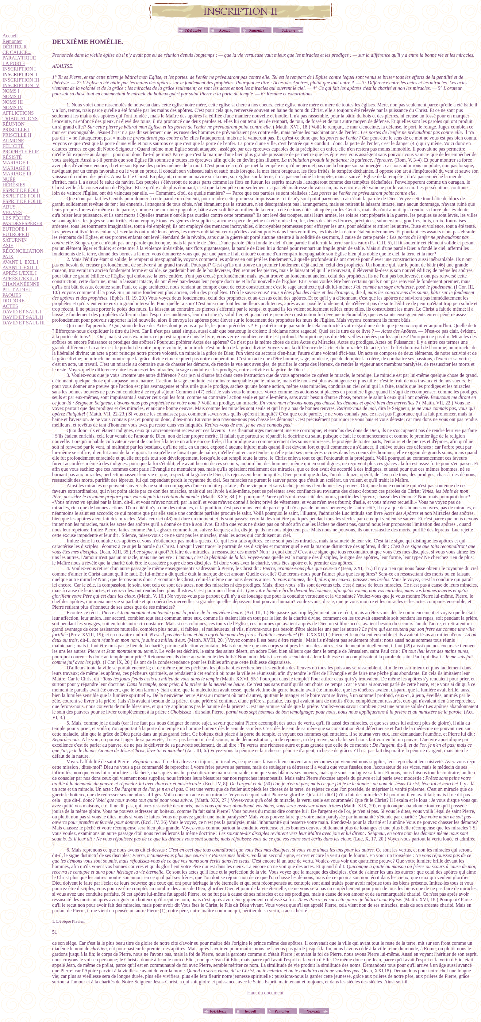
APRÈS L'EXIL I (19, 273)
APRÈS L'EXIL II (20, 278)
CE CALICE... (16, 52)
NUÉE (9, 179)
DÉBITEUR (14, 46)
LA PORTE (13, 63)
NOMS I (11, 91)
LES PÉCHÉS (16, 217)
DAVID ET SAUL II (22, 317)
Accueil (10, 35)
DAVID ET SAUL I (21, 311)
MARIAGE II (16, 168)
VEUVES (12, 212)
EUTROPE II (15, 234)
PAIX (7, 256)
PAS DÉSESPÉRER (22, 223)
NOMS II (11, 96)
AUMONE (13, 140)
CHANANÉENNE (21, 284)
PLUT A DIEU (17, 289)
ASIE (7, 245)
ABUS (9, 206)
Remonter (12, 41)
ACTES (10, 306)
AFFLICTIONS (18, 113)
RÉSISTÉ (12, 157)
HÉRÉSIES (13, 184)
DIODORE (13, 300)
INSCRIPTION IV (20, 85)
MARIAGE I (15, 162)
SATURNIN (14, 240)
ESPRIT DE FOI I (20, 190)
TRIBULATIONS (20, 118)
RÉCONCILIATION (22, 251)
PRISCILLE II (16, 135)
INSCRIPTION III (20, 79)
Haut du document (265, 992)
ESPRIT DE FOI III (22, 201)
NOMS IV (12, 107)
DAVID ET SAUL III (23, 322)
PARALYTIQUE (19, 57)
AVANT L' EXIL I (20, 262)
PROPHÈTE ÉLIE (20, 151)
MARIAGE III (17, 173)
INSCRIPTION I (19, 68)
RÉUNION (13, 124)
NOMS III (12, 102)
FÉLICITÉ (13, 146)
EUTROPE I (14, 229)
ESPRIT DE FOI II (21, 195)
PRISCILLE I (15, 129)
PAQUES (11, 295)
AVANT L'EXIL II (20, 267)
